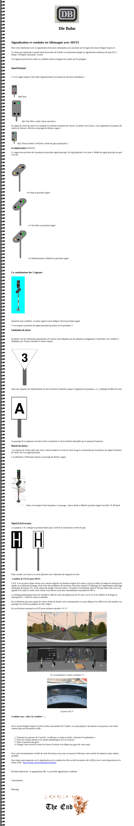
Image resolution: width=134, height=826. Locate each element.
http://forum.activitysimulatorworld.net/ (40, 762)
